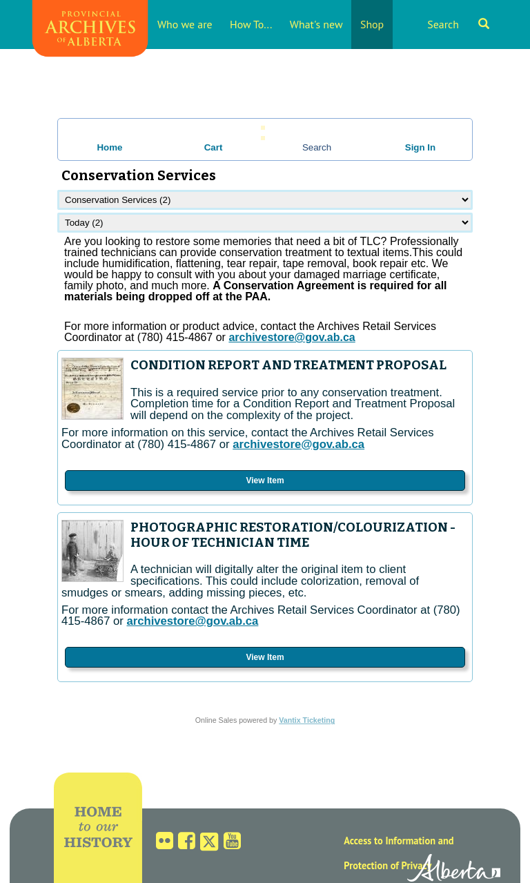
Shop (372, 24)
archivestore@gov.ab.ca (298, 444)
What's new (316, 24)
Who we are (185, 24)
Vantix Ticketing (307, 720)
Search (458, 24)
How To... (251, 24)
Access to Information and (398, 840)
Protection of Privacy (387, 865)
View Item (265, 480)
